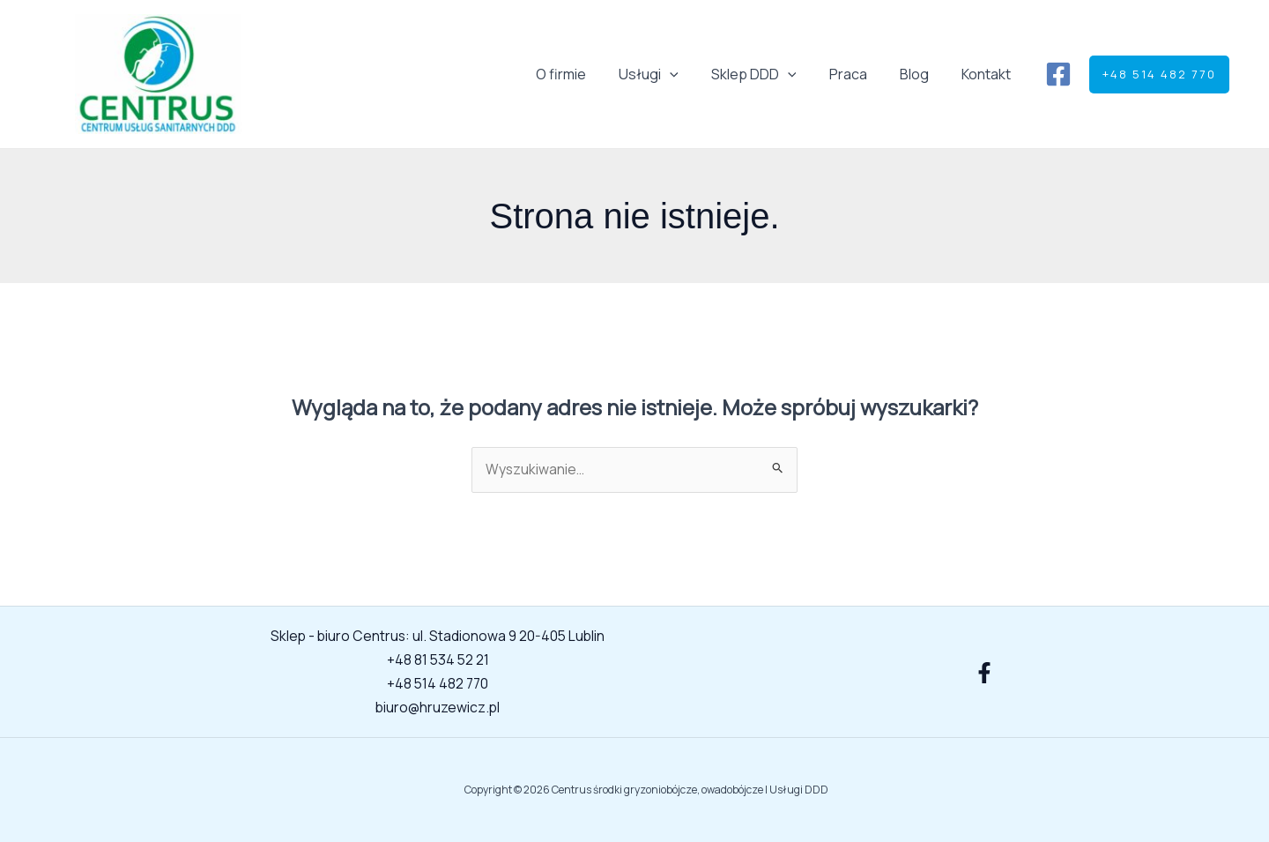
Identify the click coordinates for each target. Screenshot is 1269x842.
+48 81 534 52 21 (438, 659)
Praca (860, 74)
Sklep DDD (770, 74)
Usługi (670, 74)
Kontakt (988, 74)
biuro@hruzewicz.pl (438, 706)
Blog (921, 74)
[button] (691, 74)
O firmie (586, 74)
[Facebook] (1058, 74)
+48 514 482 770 (438, 683)
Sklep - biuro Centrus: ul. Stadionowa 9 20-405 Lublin (437, 636)
